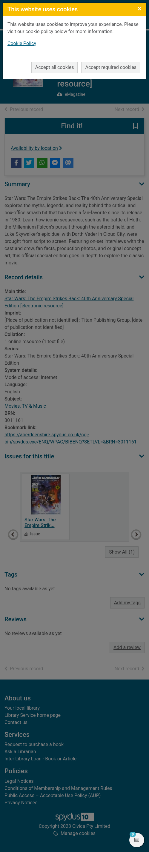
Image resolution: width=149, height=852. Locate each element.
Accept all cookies (54, 67)
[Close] (139, 8)
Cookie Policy (21, 43)
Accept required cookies (110, 67)
